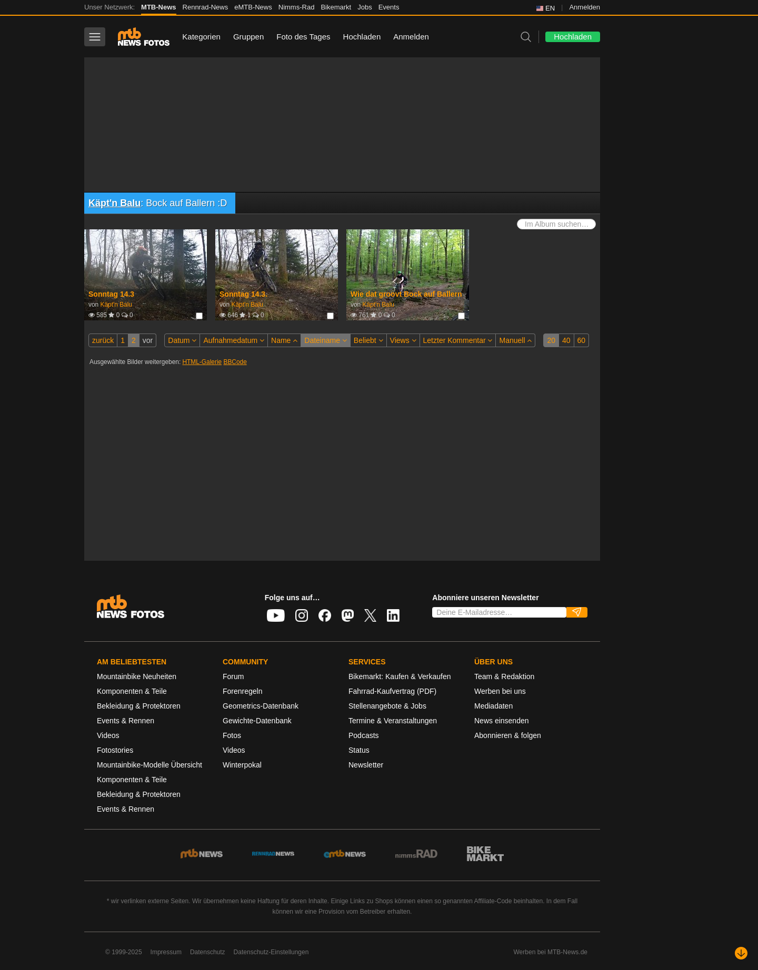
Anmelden (584, 7)
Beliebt (368, 340)
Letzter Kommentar (458, 340)
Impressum (166, 952)
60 (581, 340)
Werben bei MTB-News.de (551, 952)
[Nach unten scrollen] (741, 953)
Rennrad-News (205, 7)
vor (148, 340)
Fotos (232, 735)
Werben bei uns (500, 691)
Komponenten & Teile (132, 691)
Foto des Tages (303, 36)
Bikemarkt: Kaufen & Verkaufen (399, 676)
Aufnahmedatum (233, 340)
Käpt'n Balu (114, 203)
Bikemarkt (336, 7)
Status (359, 750)
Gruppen (248, 36)
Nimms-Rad (296, 7)
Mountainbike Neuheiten (136, 676)
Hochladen (362, 36)
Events (389, 7)
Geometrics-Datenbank (260, 706)
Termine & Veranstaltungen (392, 720)
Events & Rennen (125, 720)
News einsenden (501, 720)
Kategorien (201, 36)
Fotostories (115, 750)
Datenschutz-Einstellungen (271, 952)
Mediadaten (493, 706)
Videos (108, 735)
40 (566, 340)
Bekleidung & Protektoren (139, 706)
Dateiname (325, 340)
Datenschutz (207, 952)
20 (551, 340)
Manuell (515, 340)
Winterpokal (242, 765)
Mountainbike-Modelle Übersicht (149, 765)
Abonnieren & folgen (507, 735)
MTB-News (158, 7)
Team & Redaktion (504, 676)
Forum (233, 676)
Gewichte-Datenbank (257, 720)
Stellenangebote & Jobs (387, 706)
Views (403, 340)
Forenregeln (243, 691)
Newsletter (365, 765)
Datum (182, 340)
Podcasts (363, 735)
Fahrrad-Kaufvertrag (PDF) (392, 691)
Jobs (364, 7)
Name (284, 340)
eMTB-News (253, 7)
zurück (103, 340)
